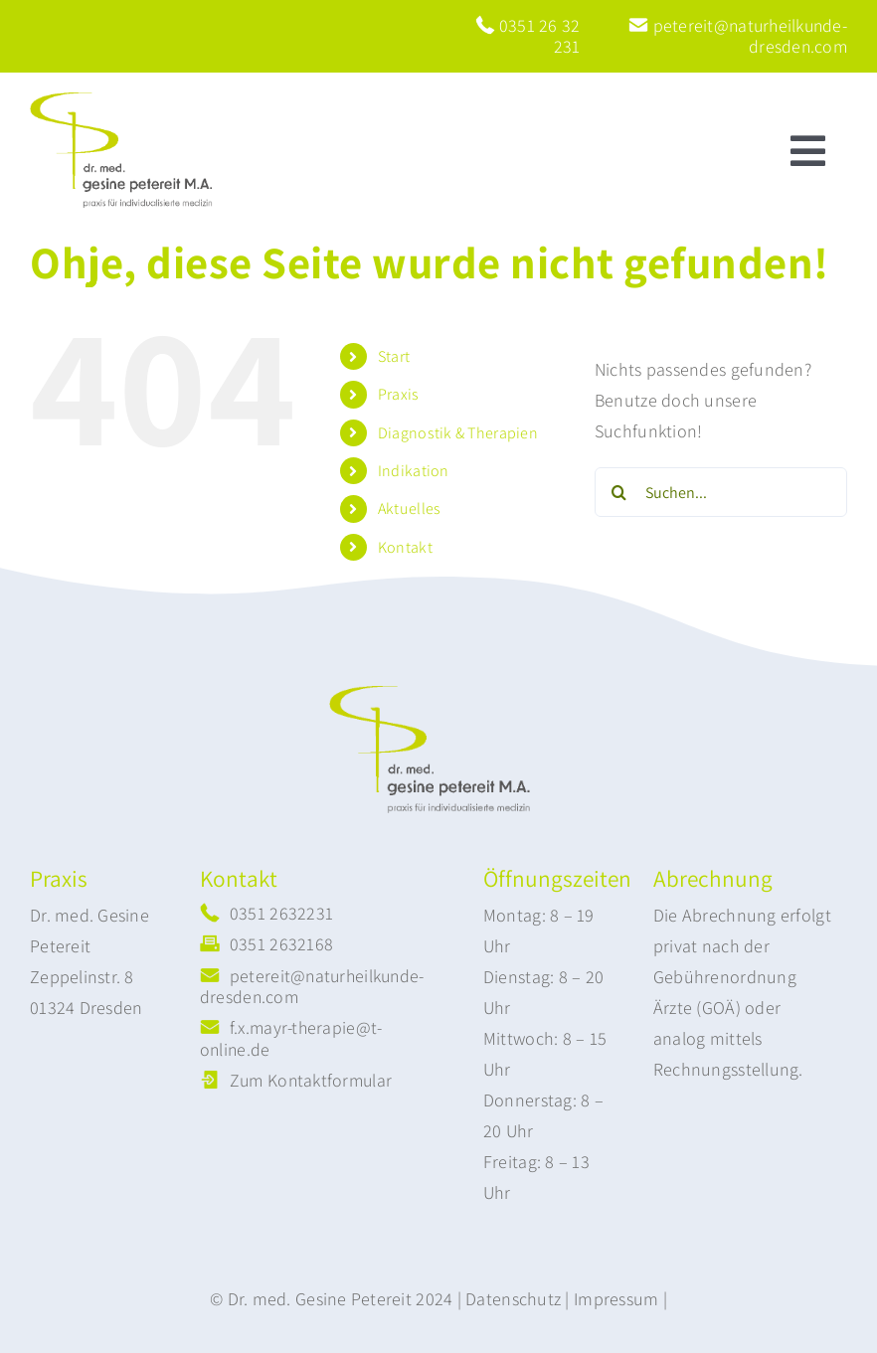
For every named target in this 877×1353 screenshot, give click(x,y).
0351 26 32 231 (528, 36)
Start (394, 356)
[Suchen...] (721, 492)
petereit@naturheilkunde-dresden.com (737, 36)
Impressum (616, 1298)
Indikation (413, 470)
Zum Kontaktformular (311, 1080)
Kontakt (405, 547)
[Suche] (619, 492)
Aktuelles (409, 508)
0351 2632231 (281, 913)
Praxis (399, 394)
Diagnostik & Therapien (458, 433)
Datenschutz (513, 1298)
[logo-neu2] (129, 100)
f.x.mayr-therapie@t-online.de (291, 1038)
